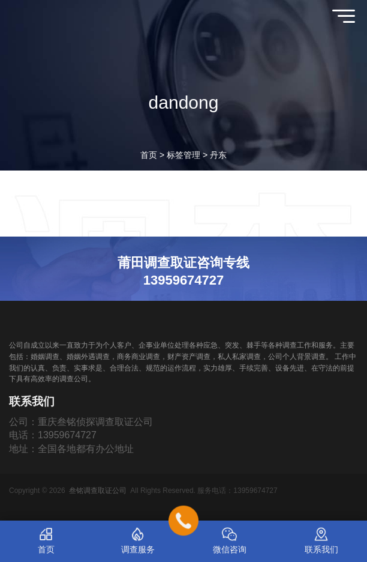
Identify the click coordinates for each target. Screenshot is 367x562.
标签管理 (183, 155)
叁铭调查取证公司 (98, 490)
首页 (148, 155)
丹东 (218, 155)
